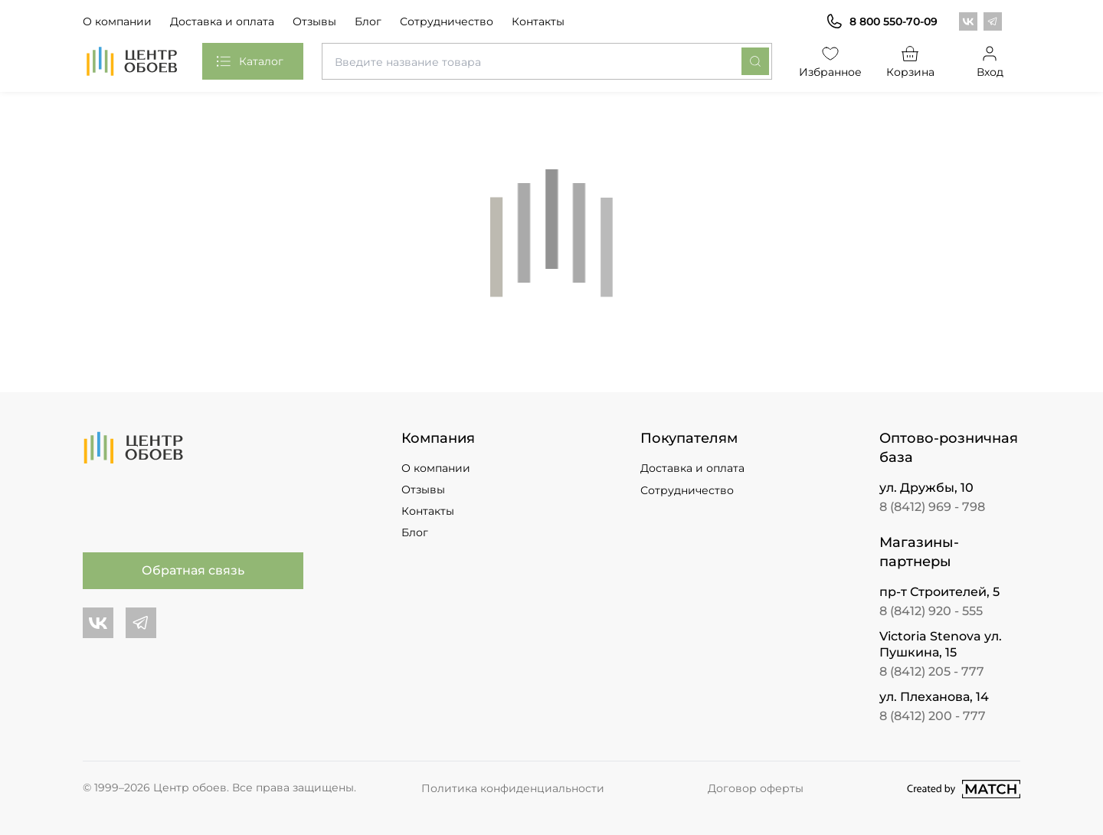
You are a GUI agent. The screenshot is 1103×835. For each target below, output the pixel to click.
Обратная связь (193, 570)
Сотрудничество (446, 21)
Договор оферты (756, 788)
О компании (117, 21)
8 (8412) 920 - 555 (931, 611)
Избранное (830, 61)
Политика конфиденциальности (512, 788)
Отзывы (314, 21)
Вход (990, 61)
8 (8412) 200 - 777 (932, 716)
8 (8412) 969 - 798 (932, 506)
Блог (368, 21)
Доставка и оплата (222, 21)
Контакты (538, 21)
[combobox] (547, 61)
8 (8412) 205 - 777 (931, 671)
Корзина (910, 61)
